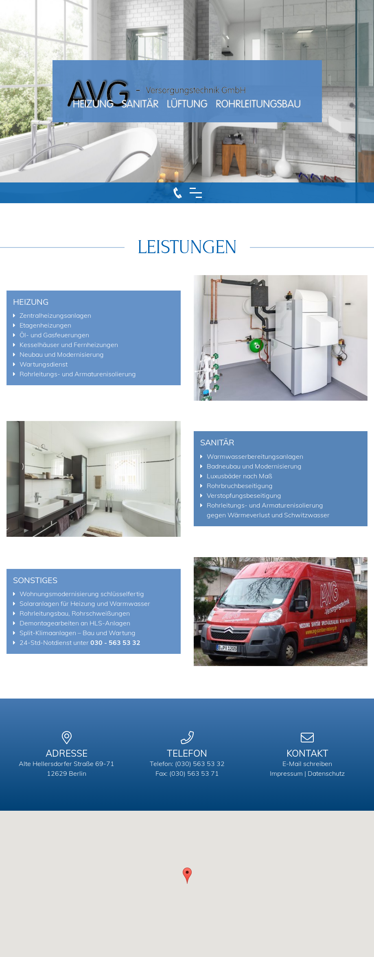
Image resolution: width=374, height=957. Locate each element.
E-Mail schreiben (307, 764)
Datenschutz (326, 773)
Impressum (286, 773)
